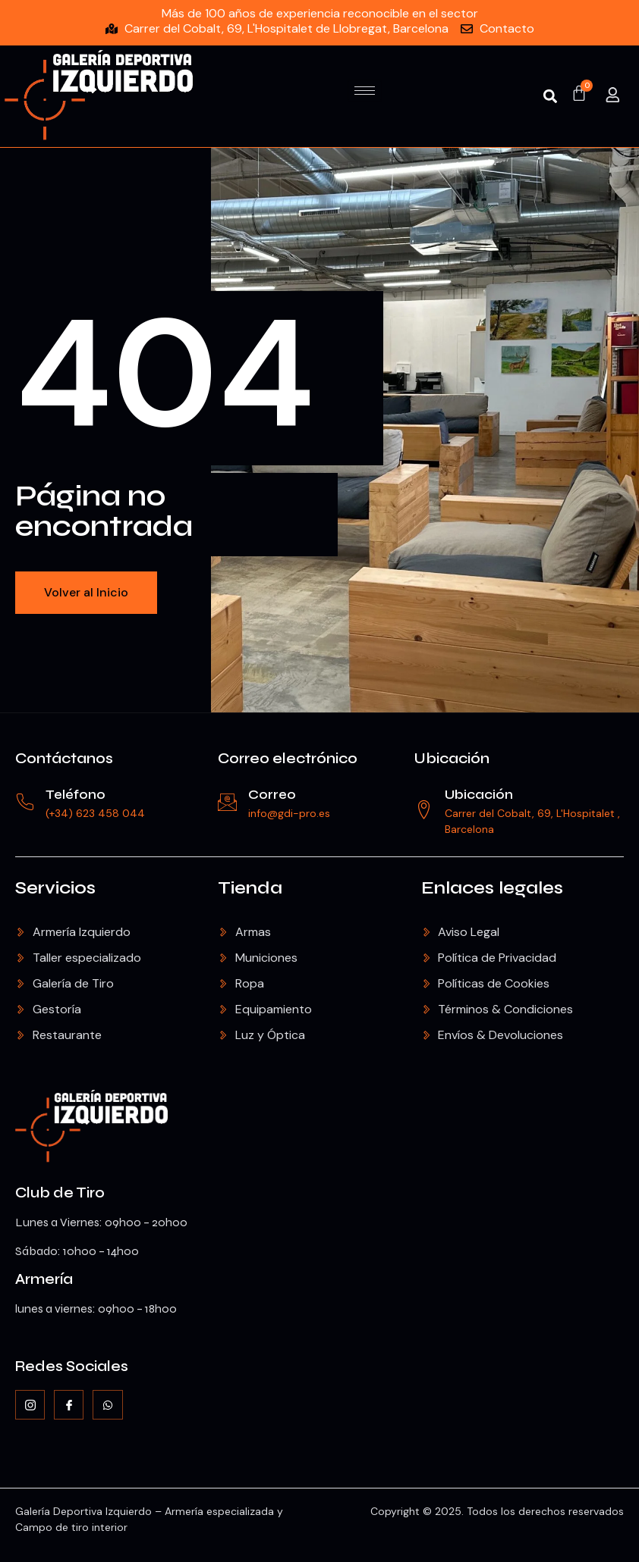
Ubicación (451, 758)
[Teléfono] (24, 802)
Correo (272, 795)
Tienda (250, 888)
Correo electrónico (287, 758)
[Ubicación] (423, 809)
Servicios (55, 888)
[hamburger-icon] (365, 91)
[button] (550, 95)
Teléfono (75, 795)
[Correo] (227, 802)
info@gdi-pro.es (289, 813)
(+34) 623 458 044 (95, 813)
